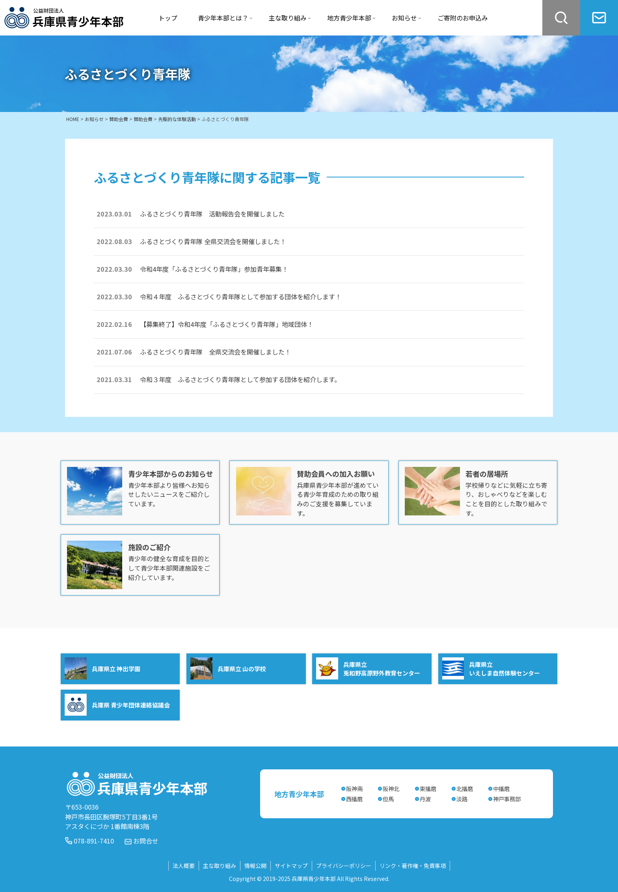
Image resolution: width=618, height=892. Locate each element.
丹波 (425, 798)
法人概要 (184, 865)
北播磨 (464, 788)
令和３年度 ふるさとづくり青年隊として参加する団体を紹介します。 (240, 379)
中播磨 (501, 788)
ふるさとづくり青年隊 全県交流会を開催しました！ (213, 241)
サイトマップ (291, 865)
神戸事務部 (507, 798)
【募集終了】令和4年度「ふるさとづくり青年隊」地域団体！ (226, 324)
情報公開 (255, 865)
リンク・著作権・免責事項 (413, 865)
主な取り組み (219, 865)
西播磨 (354, 798)
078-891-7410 (94, 840)
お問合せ (145, 840)
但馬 (388, 798)
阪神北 (391, 788)
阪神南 (354, 788)
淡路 (461, 798)
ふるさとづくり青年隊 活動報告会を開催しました (212, 213)
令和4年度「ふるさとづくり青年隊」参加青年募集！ (214, 269)
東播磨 (428, 788)
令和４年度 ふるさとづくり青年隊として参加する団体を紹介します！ (240, 296)
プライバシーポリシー (343, 865)
